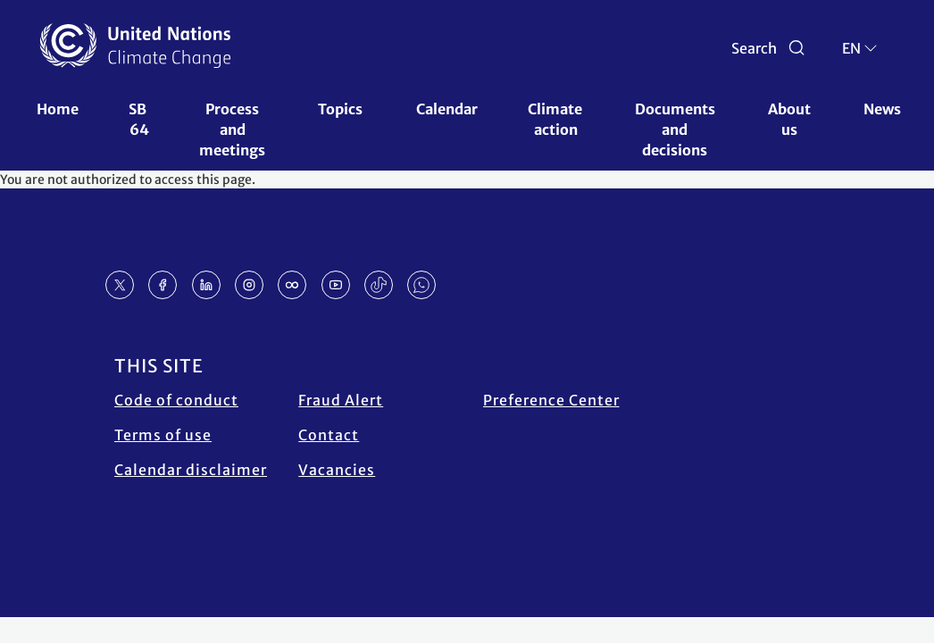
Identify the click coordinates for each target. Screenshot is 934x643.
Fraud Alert (340, 400)
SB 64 (139, 119)
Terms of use (163, 435)
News (882, 109)
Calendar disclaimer (190, 470)
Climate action (556, 119)
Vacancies (336, 470)
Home (58, 109)
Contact (328, 435)
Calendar (447, 109)
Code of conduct (176, 400)
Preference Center (551, 400)
